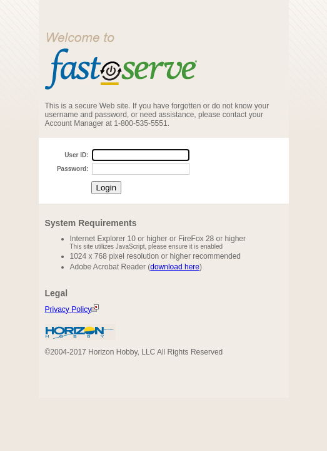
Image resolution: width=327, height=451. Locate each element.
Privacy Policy (72, 309)
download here (174, 266)
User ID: (76, 155)
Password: (73, 168)
